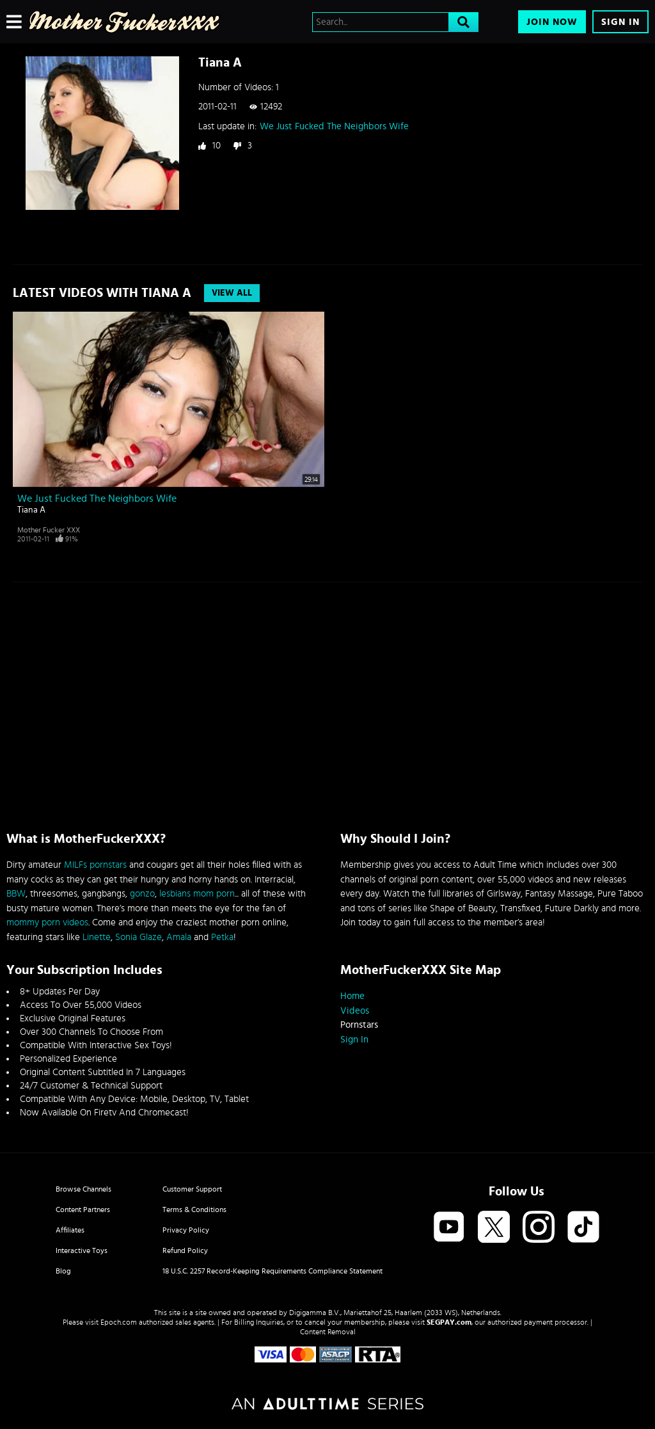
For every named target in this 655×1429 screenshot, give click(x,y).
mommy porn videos (47, 922)
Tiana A (31, 510)
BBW (16, 893)
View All (232, 293)
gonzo (142, 893)
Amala (178, 937)
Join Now (552, 22)
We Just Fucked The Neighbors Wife (334, 126)
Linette (97, 937)
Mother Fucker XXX (48, 530)
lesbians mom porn (197, 893)
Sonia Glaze (138, 937)
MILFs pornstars (95, 865)
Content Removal (328, 1332)
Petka (222, 937)
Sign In (620, 22)
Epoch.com (118, 1322)
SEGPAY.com (449, 1322)
